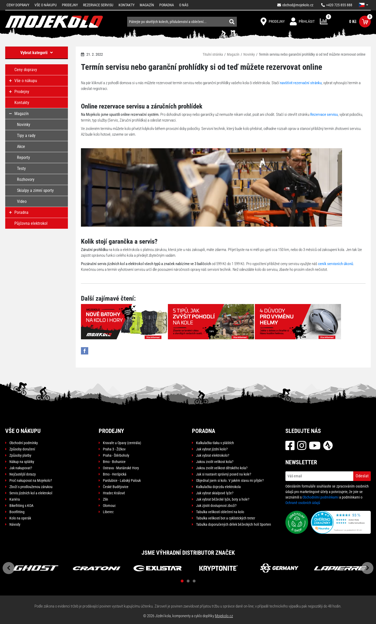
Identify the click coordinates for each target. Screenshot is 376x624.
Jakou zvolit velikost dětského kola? (222, 468)
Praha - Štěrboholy (116, 455)
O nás (183, 5)
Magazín (147, 5)
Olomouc (109, 505)
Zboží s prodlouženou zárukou (30, 487)
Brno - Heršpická (114, 474)
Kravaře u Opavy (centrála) (122, 443)
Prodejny (70, 5)
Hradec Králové (114, 493)
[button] (363, 5)
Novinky (249, 54)
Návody (14, 524)
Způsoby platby (20, 455)
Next (367, 568)
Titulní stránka (213, 54)
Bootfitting (17, 512)
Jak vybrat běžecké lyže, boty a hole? (222, 499)
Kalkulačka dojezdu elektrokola (218, 487)
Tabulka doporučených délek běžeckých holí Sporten (233, 524)
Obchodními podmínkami (320, 497)
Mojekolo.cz (224, 616)
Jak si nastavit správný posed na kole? (223, 474)
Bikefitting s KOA (21, 505)
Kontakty (126, 5)
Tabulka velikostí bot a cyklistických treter (225, 518)
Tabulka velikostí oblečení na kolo (220, 512)
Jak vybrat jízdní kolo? (212, 449)
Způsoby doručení (22, 449)
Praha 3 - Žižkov (114, 449)
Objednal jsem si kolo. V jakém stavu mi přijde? (230, 480)
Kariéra (14, 499)
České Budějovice (115, 487)
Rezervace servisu (98, 5)
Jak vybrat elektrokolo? (212, 455)
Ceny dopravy (18, 5)
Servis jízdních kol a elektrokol (30, 493)
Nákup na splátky (21, 462)
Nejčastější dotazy (22, 474)
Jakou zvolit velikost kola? (214, 462)
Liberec (108, 512)
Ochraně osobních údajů (302, 503)
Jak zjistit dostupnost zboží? (216, 505)
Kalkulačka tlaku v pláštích (215, 443)
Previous (9, 568)
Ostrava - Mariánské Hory (121, 468)
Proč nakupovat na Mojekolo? (30, 480)
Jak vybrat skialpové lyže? (214, 493)
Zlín (105, 499)
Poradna (166, 5)
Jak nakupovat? (20, 468)
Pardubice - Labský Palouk (122, 480)
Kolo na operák (20, 518)
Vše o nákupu (45, 5)
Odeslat (362, 475)
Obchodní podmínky (23, 443)
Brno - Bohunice (114, 462)
